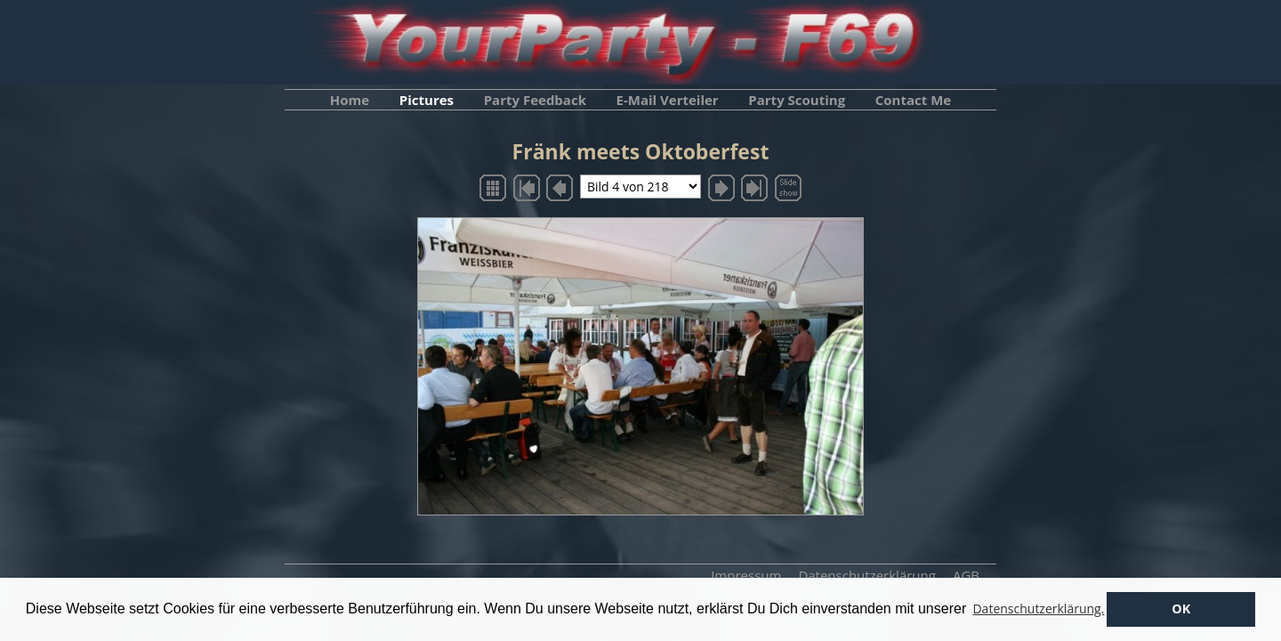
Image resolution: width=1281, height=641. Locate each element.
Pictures (426, 100)
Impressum (746, 575)
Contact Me (913, 100)
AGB (966, 575)
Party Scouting (796, 100)
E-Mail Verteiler (667, 100)
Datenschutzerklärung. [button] (1038, 608)
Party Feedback (535, 100)
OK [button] (1181, 608)
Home (349, 100)
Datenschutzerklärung (867, 575)
